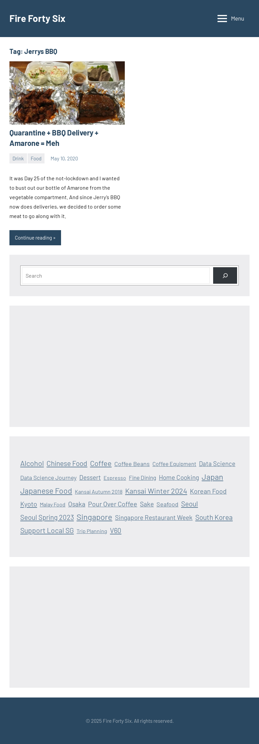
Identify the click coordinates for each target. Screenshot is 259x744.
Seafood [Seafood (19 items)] (167, 504)
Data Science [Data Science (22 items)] (217, 463)
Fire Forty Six (37, 18)
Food (36, 158)
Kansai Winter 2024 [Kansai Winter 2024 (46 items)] (156, 490)
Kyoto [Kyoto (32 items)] (28, 504)
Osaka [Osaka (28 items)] (76, 504)
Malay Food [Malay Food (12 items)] (52, 504)
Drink (18, 158)
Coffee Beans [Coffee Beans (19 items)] (132, 463)
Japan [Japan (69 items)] (212, 477)
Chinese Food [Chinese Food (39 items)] (67, 463)
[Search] (225, 275)
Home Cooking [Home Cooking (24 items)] (179, 477)
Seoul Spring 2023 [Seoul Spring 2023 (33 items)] (47, 517)
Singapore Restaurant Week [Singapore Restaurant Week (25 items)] (154, 517)
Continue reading (33, 238)
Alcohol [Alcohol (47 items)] (32, 463)
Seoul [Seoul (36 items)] (189, 503)
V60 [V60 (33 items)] (115, 530)
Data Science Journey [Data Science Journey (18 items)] (48, 477)
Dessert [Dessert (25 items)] (90, 477)
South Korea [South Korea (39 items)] (214, 517)
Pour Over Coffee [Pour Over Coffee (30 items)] (112, 504)
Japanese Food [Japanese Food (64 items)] (46, 490)
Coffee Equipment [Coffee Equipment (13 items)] (174, 464)
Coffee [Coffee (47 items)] (101, 463)
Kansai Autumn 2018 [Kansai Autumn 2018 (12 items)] (98, 491)
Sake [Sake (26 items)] (147, 504)
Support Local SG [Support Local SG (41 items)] (47, 530)
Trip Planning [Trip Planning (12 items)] (92, 531)
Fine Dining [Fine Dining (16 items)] (142, 477)
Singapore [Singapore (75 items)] (94, 517)
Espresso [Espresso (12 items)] (115, 477)
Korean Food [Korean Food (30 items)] (208, 491)
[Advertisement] (129, 366)
